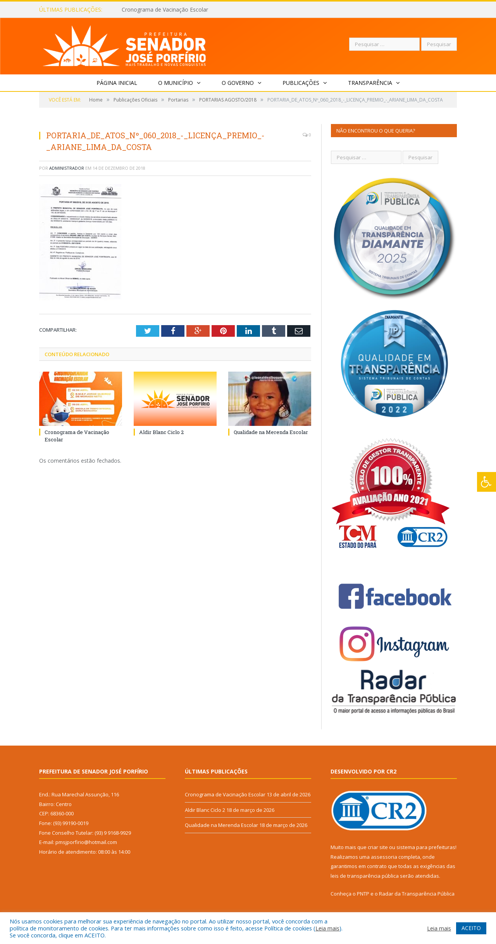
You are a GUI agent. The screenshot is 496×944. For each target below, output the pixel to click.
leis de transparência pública (365, 875)
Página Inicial (116, 82)
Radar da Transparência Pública (417, 893)
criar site (378, 847)
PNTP (363, 893)
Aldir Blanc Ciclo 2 (161, 432)
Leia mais (327, 928)
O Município (175, 82)
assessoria (384, 856)
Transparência (370, 82)
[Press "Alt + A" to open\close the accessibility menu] (486, 482)
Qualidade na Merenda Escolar (271, 432)
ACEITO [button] (471, 928)
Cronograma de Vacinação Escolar (165, 9)
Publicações (300, 82)
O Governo (238, 82)
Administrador (66, 168)
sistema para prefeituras (425, 847)
